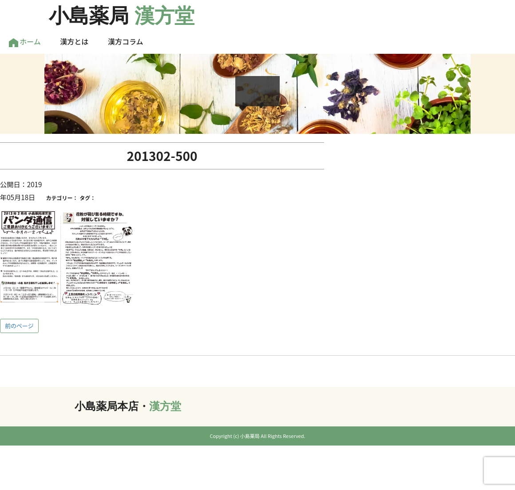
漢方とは (74, 41)
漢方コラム (125, 41)
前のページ (19, 325)
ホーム (25, 41)
